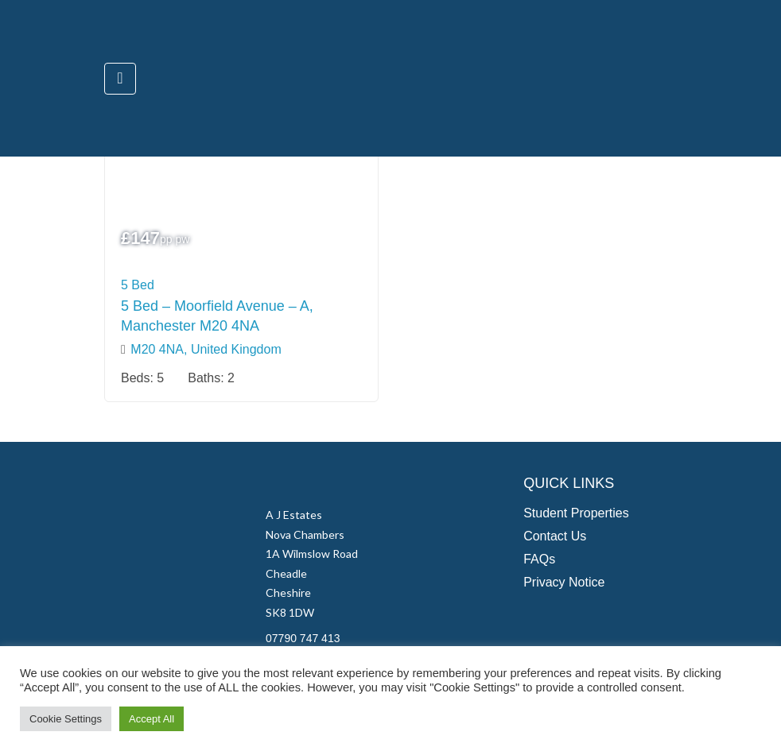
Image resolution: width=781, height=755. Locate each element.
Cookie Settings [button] (65, 719)
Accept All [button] (151, 719)
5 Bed (137, 285)
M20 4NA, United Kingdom (205, 349)
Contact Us (554, 536)
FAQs (539, 559)
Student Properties (576, 513)
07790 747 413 (303, 638)
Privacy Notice (563, 582)
